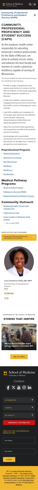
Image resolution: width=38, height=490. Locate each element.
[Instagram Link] (24, 387)
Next (34, 337)
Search (30, 4)
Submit (9, 460)
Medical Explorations (12, 153)
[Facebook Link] (8, 387)
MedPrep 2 (8, 170)
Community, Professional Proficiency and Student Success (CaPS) (16, 237)
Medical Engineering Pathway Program (19, 196)
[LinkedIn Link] (29, 387)
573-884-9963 (9, 293)
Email (6, 289)
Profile (6, 298)
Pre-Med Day (9, 174)
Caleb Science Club (11, 213)
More (34, 4)
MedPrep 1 (8, 166)
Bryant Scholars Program (13, 188)
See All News (19, 357)
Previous (4, 337)
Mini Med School (10, 162)
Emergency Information (19, 423)
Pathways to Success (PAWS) (15, 192)
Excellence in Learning (12, 158)
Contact (19, 381)
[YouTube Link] (18, 387)
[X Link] (13, 387)
